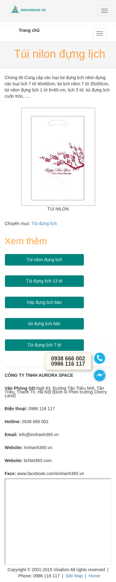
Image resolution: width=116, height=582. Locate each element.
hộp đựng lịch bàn (44, 302)
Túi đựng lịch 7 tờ (45, 344)
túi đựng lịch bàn (44, 323)
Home (94, 575)
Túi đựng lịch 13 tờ (44, 280)
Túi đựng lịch (44, 223)
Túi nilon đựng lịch (44, 259)
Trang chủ (29, 30)
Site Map (74, 575)
